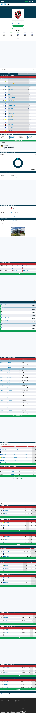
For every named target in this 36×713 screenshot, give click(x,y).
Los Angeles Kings (16, 449)
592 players (3, 693)
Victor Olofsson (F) (6, 525)
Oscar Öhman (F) (6, 542)
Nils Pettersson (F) (6, 615)
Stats (27, 73)
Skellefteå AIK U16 (7, 321)
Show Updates (18, 28)
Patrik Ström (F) (6, 554)
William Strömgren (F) (4, 459)
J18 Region (8, 372)
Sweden (2, 700)
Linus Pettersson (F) (4, 452)
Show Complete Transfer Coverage (18, 330)
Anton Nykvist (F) (6, 551)
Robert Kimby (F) (6, 582)
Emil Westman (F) (3, 462)
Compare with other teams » (28, 132)
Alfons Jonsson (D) (5, 320)
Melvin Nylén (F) (10, 116)
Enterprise (23, 708)
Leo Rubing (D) (10, 92)
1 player (20, 693)
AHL (25, 459)
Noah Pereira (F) (6, 527)
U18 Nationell (21, 23)
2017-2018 (1, 393)
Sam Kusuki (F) (10, 114)
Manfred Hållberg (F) (10, 110)
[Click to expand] (35, 75)
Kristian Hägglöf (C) (10, 111)
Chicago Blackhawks (17, 700)
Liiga (26, 454)
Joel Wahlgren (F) (6, 684)
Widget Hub (23, 700)
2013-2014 (1, 407)
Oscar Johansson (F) (6, 681)
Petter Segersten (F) (6, 620)
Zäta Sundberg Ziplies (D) (11, 97)
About (22, 701)
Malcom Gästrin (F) (10, 108)
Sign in (30, 1)
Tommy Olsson (12, 138)
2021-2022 (1, 380)
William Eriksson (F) (6, 510)
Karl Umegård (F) (3, 451)
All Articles (18, 150)
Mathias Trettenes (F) (6, 673)
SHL (8, 702)
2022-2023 (1, 377)
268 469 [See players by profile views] (18, 30)
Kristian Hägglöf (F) (6, 556)
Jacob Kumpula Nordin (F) (6, 311)
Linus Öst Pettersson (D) (7, 570)
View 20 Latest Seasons (18, 476)
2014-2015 (1, 403)
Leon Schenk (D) (10, 95)
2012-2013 (1, 410)
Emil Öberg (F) (6, 565)
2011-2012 (1, 413)
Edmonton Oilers (17, 702)
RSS (22, 707)
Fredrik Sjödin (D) (6, 539)
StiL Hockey (15, 462)
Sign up (26, 1)
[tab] (9, 74)
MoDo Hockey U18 (15, 265)
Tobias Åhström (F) (3, 460)
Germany (2, 705)
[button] (18, 26)
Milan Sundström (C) (10, 122)
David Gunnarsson (12, 136)
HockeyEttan (27, 451)
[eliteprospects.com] (2, 1)
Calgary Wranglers (16, 459)
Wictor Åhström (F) (6, 511)
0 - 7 (32, 270)
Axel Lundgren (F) (6, 579)
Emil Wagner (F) (10, 124)
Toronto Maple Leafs (17, 706)
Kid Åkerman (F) (10, 127)
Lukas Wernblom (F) (4, 454)
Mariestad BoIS (16, 451)
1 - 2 (32, 268)
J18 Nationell (9, 370)
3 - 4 (32, 265)
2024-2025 (1, 370)
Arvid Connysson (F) (5, 324)
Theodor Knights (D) (10, 89)
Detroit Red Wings (17, 701)
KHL (8, 701)
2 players (12, 693)
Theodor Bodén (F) (6, 568)
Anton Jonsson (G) (10, 83)
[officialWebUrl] (18, 39)
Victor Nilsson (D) (10, 91)
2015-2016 (1, 400)
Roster (9, 73)
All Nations (2, 706)
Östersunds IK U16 (7, 310)
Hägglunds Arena (13, 220)
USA (1, 702)
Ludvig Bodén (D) (10, 86)
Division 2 (26, 457)
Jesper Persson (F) (6, 513)
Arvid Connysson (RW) (11, 105)
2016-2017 (1, 397)
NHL (25, 449)
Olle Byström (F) (10, 103)
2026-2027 (1, 362)
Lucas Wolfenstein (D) (5, 317)
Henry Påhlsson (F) (10, 119)
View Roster (12, 469)
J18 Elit (8, 388)
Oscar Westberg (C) (10, 125)
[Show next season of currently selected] (35, 69)
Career (22, 709)
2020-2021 (1, 385)
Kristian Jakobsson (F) (7, 508)
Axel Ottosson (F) (6, 669)
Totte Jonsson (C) (10, 113)
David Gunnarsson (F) (6, 667)
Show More (18, 273)
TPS (14, 454)
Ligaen (26, 452)
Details (33, 305)
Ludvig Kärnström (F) (5, 314)
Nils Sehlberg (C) (10, 121)
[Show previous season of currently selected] (1, 69)
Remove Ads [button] (21, 180)
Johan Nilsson (12, 137)
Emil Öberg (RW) (10, 130)
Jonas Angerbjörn (30, 138)
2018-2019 (1, 390)
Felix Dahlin (29, 136)
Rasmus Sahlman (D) (10, 94)
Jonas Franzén (30, 137)
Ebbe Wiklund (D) (10, 100)
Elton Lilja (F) (3, 457)
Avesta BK (15, 457)
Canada (2, 701)
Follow (18, 25)
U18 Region (15, 23)
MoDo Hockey (13, 212)
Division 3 (26, 462)
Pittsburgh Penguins (17, 705)
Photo (22, 705)
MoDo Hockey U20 (13, 216)
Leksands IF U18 (25, 265)
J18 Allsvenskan (9, 387)
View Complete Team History (18, 415)
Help (22, 702)
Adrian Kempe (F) (3, 449)
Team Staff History (18, 140)
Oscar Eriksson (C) (10, 106)
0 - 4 (32, 267)
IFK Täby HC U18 (15, 270)
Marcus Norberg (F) (6, 580)
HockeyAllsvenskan (14, 211)
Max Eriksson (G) (10, 81)
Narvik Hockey (16, 452)
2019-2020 (1, 387)
